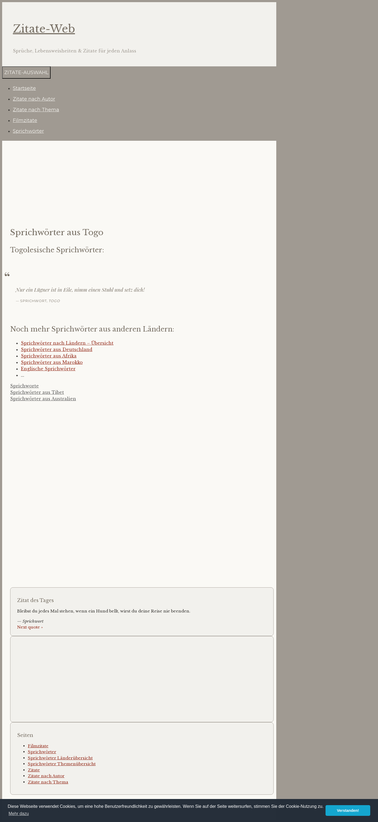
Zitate (34, 769)
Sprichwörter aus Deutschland (56, 349)
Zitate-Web (44, 29)
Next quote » (30, 627)
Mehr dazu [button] (19, 813)
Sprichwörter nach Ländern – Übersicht (67, 343)
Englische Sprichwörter (48, 368)
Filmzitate (25, 120)
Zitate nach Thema (36, 110)
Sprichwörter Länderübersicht (60, 757)
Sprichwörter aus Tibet (37, 392)
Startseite (24, 88)
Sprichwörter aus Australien (43, 398)
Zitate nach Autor (34, 99)
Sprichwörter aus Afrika (49, 356)
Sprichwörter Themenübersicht (62, 763)
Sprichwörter (28, 131)
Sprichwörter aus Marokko (52, 362)
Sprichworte (24, 386)
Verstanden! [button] (348, 810)
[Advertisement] (140, 183)
